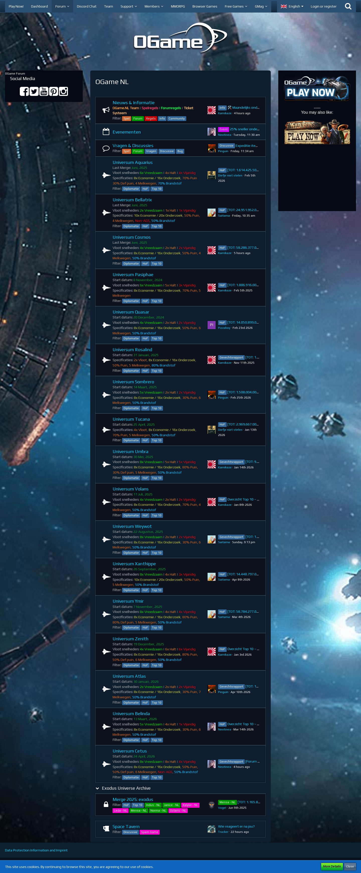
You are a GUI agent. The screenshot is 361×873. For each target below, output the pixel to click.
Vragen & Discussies (133, 145)
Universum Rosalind (132, 349)
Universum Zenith (130, 638)
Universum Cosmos (132, 237)
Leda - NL (120, 810)
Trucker (223, 832)
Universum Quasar (131, 312)
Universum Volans (131, 488)
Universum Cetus (130, 751)
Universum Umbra (130, 451)
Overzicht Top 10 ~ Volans (247, 499)
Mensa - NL (139, 810)
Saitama (224, 215)
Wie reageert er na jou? (236, 826)
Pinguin (223, 151)
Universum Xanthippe (134, 563)
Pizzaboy (224, 328)
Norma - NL (158, 810)
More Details (332, 866)
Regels (151, 118)
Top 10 (156, 189)
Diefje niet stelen (230, 175)
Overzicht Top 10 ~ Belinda (247, 724)
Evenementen (127, 132)
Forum (137, 118)
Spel (127, 118)
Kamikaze (225, 113)
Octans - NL (178, 810)
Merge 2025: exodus (133, 799)
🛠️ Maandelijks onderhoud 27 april (254, 107)
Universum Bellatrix (132, 199)
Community (177, 118)
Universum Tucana (131, 419)
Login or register (324, 6)
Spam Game (149, 832)
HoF (145, 189)
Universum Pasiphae (133, 274)
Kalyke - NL (190, 805)
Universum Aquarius (133, 162)
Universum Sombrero (133, 381)
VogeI (222, 807)
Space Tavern (126, 826)
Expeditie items (248, 146)
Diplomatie (131, 189)
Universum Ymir (128, 601)
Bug (180, 151)
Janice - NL (171, 805)
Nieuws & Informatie (134, 102)
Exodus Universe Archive (126, 788)
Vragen (151, 151)
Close (350, 866)
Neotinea (224, 135)
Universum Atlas (129, 676)
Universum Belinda (131, 713)
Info (162, 118)
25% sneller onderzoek (248, 129)
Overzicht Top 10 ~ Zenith (247, 649)
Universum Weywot (132, 526)
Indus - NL (153, 805)
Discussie (167, 151)
